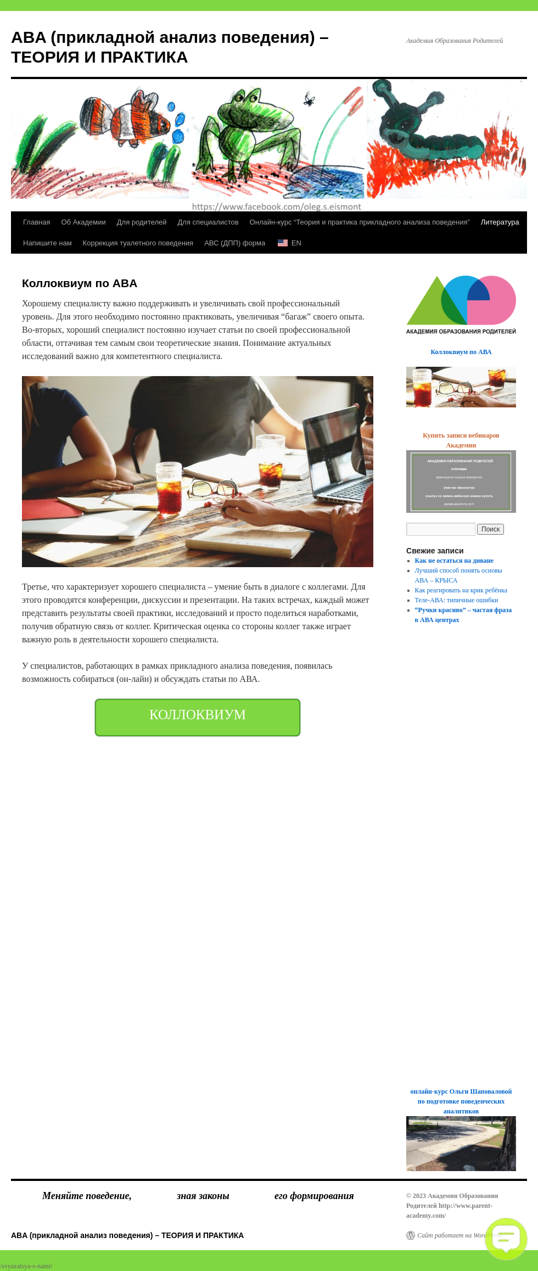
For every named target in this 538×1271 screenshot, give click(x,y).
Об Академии (83, 222)
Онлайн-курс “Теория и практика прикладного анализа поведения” (360, 222)
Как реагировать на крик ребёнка (461, 590)
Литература (500, 222)
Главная (36, 222)
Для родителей (142, 222)
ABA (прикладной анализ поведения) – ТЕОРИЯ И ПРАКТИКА (127, 1235)
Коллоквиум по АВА (460, 352)
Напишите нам (47, 243)
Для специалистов (208, 222)
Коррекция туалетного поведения (138, 243)
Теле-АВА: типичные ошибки (456, 600)
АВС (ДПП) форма (234, 243)
